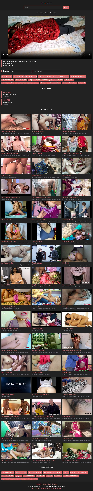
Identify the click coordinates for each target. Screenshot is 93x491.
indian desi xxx (7, 76)
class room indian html (71, 476)
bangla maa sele (21, 472)
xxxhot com (58, 476)
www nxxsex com (7, 476)
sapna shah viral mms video (11, 479)
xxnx (46, 3)
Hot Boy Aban (38, 71)
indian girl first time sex (78, 76)
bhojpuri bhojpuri (29, 476)
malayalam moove (8, 472)
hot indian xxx (69, 80)
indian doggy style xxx (49, 80)
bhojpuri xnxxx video (34, 472)
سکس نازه (18, 476)
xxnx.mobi (35, 488)
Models (54, 484)
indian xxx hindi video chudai (48, 76)
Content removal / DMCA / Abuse (50, 488)
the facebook (41, 476)
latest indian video (8, 80)
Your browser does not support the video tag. (46, 36)
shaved (60, 80)
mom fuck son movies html (78, 472)
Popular (44, 484)
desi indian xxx (18, 76)
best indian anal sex (32, 83)
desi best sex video (47, 83)
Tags (49, 484)
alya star (49, 476)
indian (22, 83)
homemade (81, 83)
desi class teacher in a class (52, 472)
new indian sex (64, 76)
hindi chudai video (31, 76)
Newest (38, 484)
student (65, 472)
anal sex (57, 83)
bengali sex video (34, 80)
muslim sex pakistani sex (10, 83)
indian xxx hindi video (69, 83)
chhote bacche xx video (29, 479)
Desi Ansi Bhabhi (8, 71)
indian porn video (21, 80)
